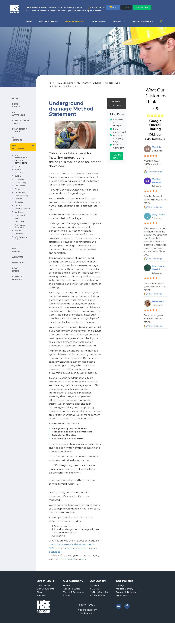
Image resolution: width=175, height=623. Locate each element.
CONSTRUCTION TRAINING (20, 122)
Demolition (19, 202)
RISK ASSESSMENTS (21, 156)
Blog (39, 592)
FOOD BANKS (15, 269)
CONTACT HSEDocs (142, 21)
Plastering (19, 230)
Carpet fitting (20, 182)
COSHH (18, 166)
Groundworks (20, 215)
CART (113, 7)
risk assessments (84, 544)
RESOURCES (18, 263)
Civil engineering (21, 196)
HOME (29, 21)
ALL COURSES (17, 138)
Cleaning (18, 199)
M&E (16, 218)
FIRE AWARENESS (18, 113)
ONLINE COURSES (48, 21)
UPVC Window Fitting (21, 238)
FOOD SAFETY (16, 105)
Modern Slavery (124, 588)
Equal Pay (121, 595)
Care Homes (20, 186)
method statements (61, 544)
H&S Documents (64, 83)
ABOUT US (119, 21)
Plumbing (19, 234)
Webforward (87, 613)
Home (66, 585)
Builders (18, 176)
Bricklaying (19, 179)
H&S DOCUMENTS (74, 21)
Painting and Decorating (20, 226)
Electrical (18, 205)
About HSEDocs (71, 588)
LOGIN (126, 7)
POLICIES (19, 169)
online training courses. (73, 559)
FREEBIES (19, 173)
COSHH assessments (61, 548)
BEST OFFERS (99, 21)
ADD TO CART (116, 156)
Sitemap (41, 595)
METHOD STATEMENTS (21, 162)
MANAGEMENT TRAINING (19, 130)
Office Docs (19, 222)
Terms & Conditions (73, 592)
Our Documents (45, 588)
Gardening (19, 212)
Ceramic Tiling (20, 192)
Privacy (120, 585)
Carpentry (19, 189)
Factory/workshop (22, 209)
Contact (67, 595)
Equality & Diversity (126, 592)
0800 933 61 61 (97, 7)
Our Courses (43, 585)
